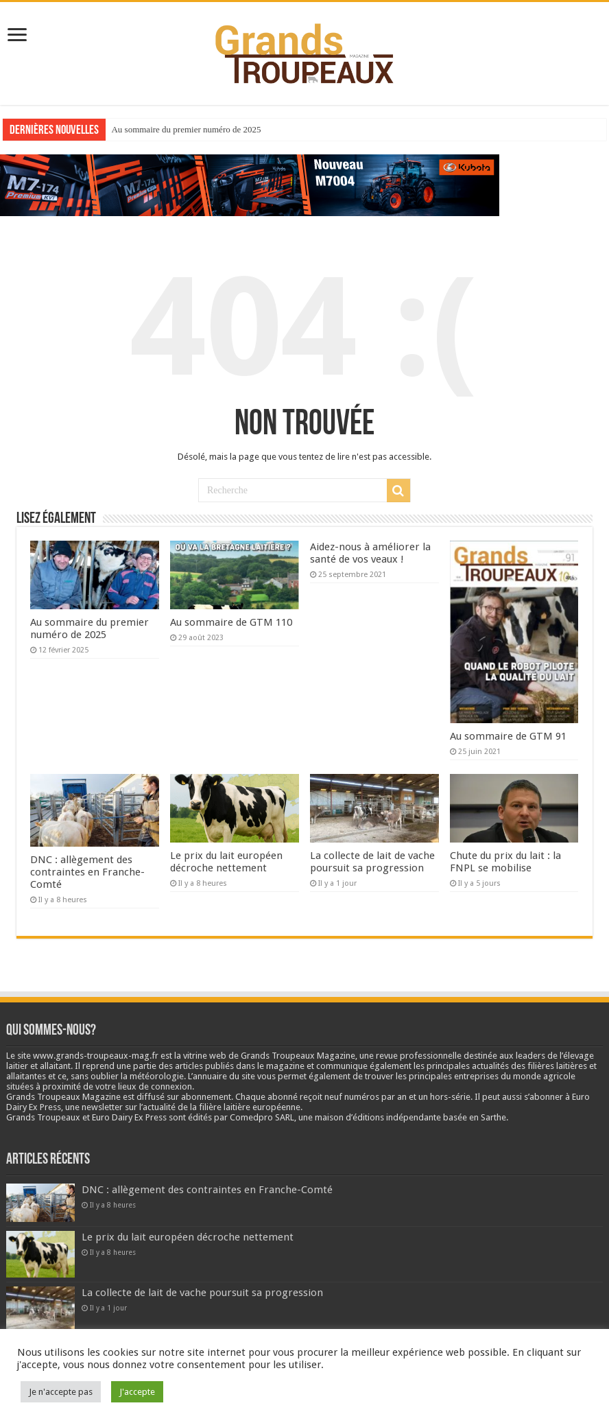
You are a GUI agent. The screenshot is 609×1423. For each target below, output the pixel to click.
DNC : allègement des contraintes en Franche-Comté (87, 872)
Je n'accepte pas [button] (61, 1392)
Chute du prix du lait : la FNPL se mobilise (505, 861)
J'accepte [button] (137, 1392)
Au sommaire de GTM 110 (231, 622)
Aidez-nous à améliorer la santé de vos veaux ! (370, 553)
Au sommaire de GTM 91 (508, 736)
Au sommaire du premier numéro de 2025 (186, 129)
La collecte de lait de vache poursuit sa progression (372, 861)
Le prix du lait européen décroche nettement (226, 861)
